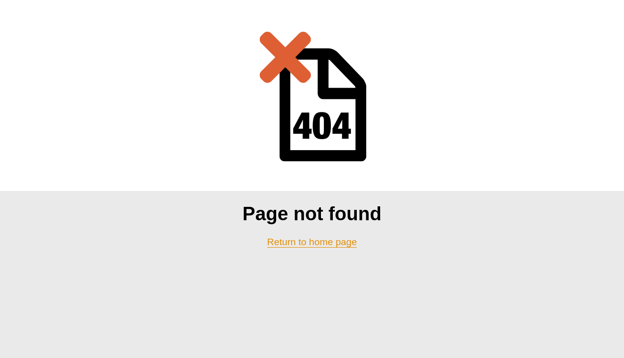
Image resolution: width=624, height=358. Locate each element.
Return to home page (312, 242)
